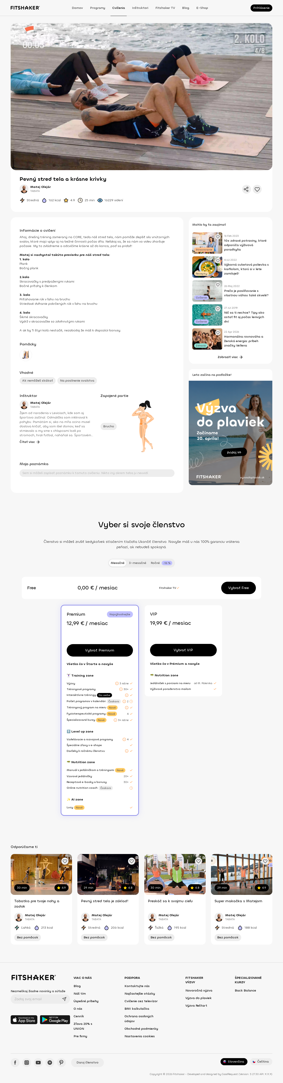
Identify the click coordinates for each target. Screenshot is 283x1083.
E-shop (202, 8)
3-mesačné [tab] (137, 563)
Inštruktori (140, 8)
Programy (97, 8)
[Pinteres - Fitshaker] (61, 1062)
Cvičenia (118, 8)
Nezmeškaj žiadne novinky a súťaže (38, 991)
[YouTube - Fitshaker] (38, 1062)
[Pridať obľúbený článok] (218, 236)
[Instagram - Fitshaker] (26, 1062)
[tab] (161, 563)
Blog (185, 8)
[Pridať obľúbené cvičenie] (64, 861)
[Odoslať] (64, 999)
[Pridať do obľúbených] (257, 189)
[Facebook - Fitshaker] (15, 1062)
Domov (77, 8)
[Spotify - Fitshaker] (49, 1062)
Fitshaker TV (165, 8)
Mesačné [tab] (117, 563)
